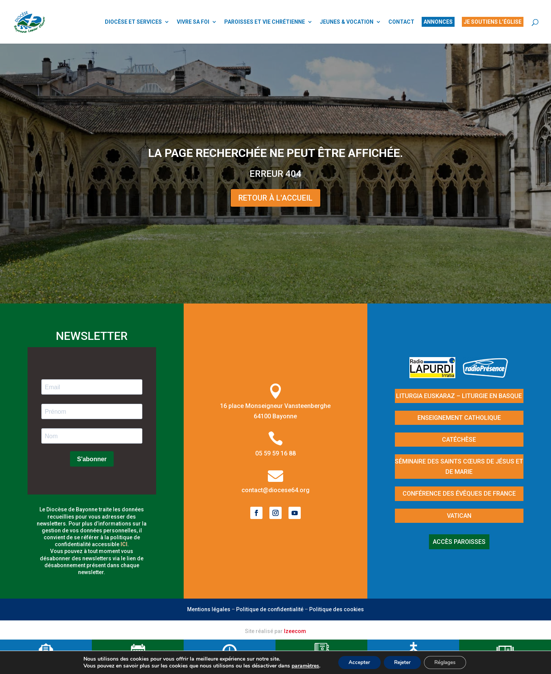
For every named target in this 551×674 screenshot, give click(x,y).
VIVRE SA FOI (193, 22)
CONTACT (401, 22)
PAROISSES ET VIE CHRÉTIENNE (264, 22)
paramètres (301, 665)
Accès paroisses (459, 541)
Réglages (447, 662)
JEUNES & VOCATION (346, 22)
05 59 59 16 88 (275, 453)
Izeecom (295, 631)
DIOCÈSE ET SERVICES (133, 22)
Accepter (356, 662)
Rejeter (401, 662)
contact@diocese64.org (275, 490)
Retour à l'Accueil (275, 197)
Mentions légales (208, 609)
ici (124, 544)
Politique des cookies (336, 609)
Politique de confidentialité (269, 609)
